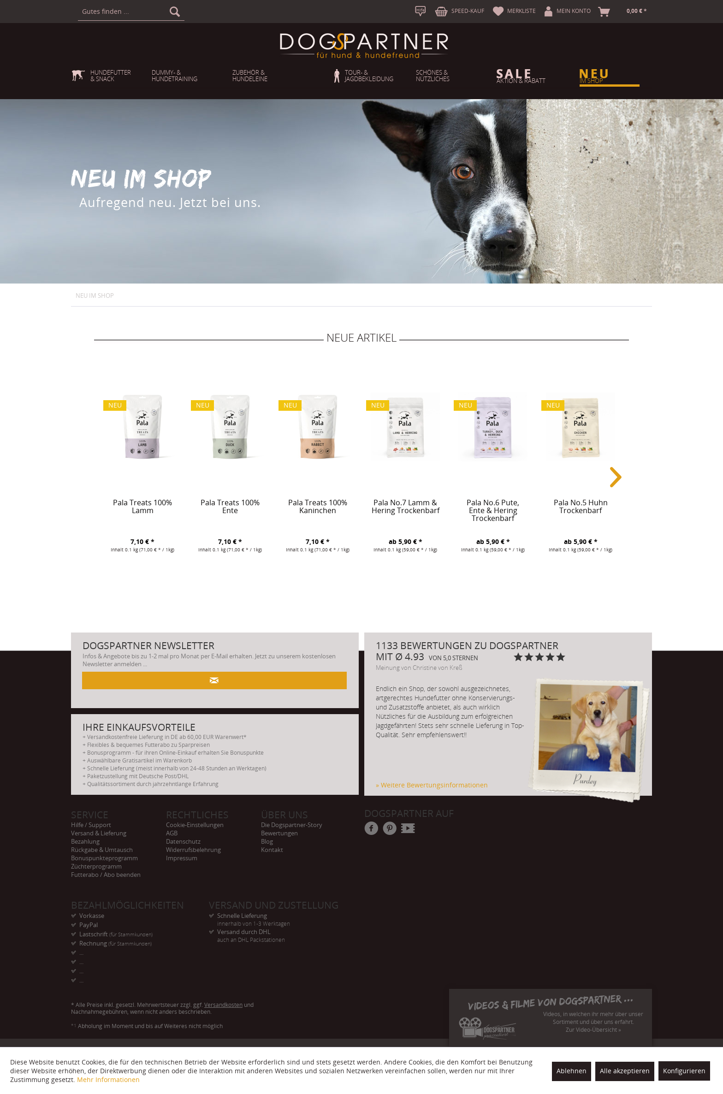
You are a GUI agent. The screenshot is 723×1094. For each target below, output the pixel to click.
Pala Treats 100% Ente (230, 507)
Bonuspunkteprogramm (104, 858)
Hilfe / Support (91, 825)
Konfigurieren (684, 1070)
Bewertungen (279, 833)
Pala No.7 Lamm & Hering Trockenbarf (405, 507)
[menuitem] (131, 11)
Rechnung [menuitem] (115, 943)
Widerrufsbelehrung (193, 850)
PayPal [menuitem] (88, 925)
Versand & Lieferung (98, 833)
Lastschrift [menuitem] (116, 934)
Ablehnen (572, 1070)
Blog (267, 841)
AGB (172, 833)
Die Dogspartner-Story (291, 825)
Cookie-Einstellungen (195, 825)
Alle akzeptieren (625, 1070)
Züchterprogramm (96, 866)
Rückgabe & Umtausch (102, 850)
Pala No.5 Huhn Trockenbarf (581, 507)
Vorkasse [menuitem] (91, 915)
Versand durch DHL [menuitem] (278, 932)
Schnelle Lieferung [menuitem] (278, 915)
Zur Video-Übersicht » (593, 1030)
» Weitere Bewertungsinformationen (432, 785)
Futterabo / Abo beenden (106, 874)
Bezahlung (85, 841)
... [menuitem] (81, 952)
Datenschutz (183, 841)
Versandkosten (223, 1005)
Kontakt (272, 850)
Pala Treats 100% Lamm (142, 507)
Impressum (181, 858)
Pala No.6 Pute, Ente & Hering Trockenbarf (493, 511)
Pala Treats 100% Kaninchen (317, 507)
